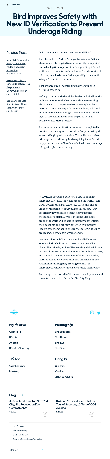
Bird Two (59, 342)
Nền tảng (14, 371)
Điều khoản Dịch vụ (20, 430)
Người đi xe (17, 325)
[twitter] (99, 313)
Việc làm (59, 371)
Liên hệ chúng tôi (64, 376)
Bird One (60, 348)
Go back (16, 4)
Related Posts (16, 53)
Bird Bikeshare (63, 331)
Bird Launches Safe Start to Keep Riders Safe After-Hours (16, 104)
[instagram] (92, 313)
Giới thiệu (60, 366)
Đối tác (14, 359)
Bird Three (60, 337)
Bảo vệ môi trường (19, 348)
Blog (16, 395)
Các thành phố (17, 366)
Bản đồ (13, 337)
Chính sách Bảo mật (20, 435)
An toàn (13, 342)
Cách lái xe (15, 331)
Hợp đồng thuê (18, 426)
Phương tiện (64, 325)
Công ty (61, 359)
